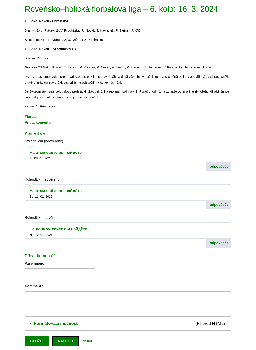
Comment (34, 286)
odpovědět (219, 166)
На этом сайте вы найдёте (56, 152)
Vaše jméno (34, 263)
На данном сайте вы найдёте (58, 229)
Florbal (30, 117)
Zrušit (87, 341)
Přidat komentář (38, 122)
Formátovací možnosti (56, 323)
